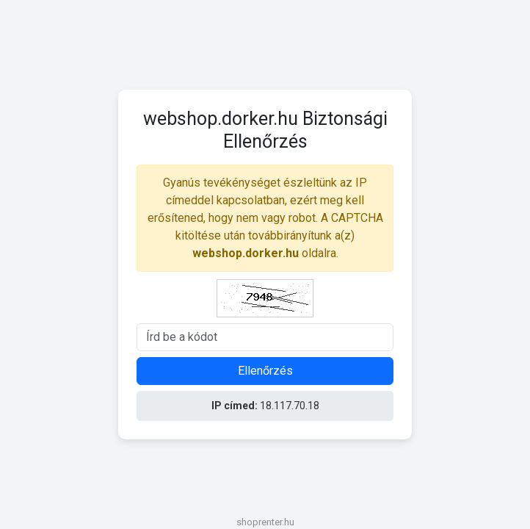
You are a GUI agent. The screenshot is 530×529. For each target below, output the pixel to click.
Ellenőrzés (265, 371)
